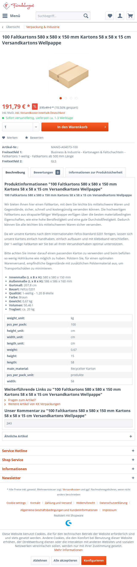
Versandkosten (71, 489)
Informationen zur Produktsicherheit (96, 172)
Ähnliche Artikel (16, 436)
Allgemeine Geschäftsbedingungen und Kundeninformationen (59, 510)
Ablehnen (40, 560)
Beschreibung (15, 172)
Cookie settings (16, 503)
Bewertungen (47, 172)
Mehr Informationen (68, 550)
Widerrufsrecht (85, 503)
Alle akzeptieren (65, 560)
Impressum (109, 510)
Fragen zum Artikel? (20, 400)
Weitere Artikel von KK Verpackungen (32, 404)
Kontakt (35, 503)
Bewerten (34, 138)
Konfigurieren (94, 560)
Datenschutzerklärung (113, 503)
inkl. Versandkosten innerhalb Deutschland (40, 113)
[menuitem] (11, 16)
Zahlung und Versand (58, 503)
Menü (11, 15)
